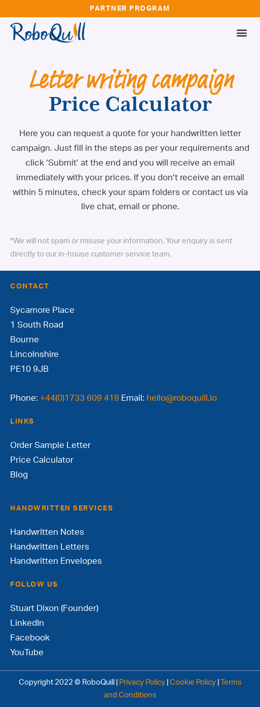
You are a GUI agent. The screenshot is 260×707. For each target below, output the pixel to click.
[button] (241, 32)
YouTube (27, 652)
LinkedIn (27, 623)
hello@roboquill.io (181, 398)
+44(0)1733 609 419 (79, 398)
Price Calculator (41, 460)
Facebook (30, 637)
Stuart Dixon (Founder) (54, 608)
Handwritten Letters (49, 546)
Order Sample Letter (50, 445)
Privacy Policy (142, 682)
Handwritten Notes (47, 532)
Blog (19, 474)
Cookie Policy (193, 682)
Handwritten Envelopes (56, 561)
